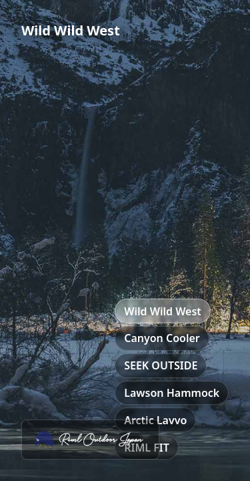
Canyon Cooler (162, 338)
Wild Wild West (162, 311)
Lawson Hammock (171, 392)
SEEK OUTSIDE (160, 365)
